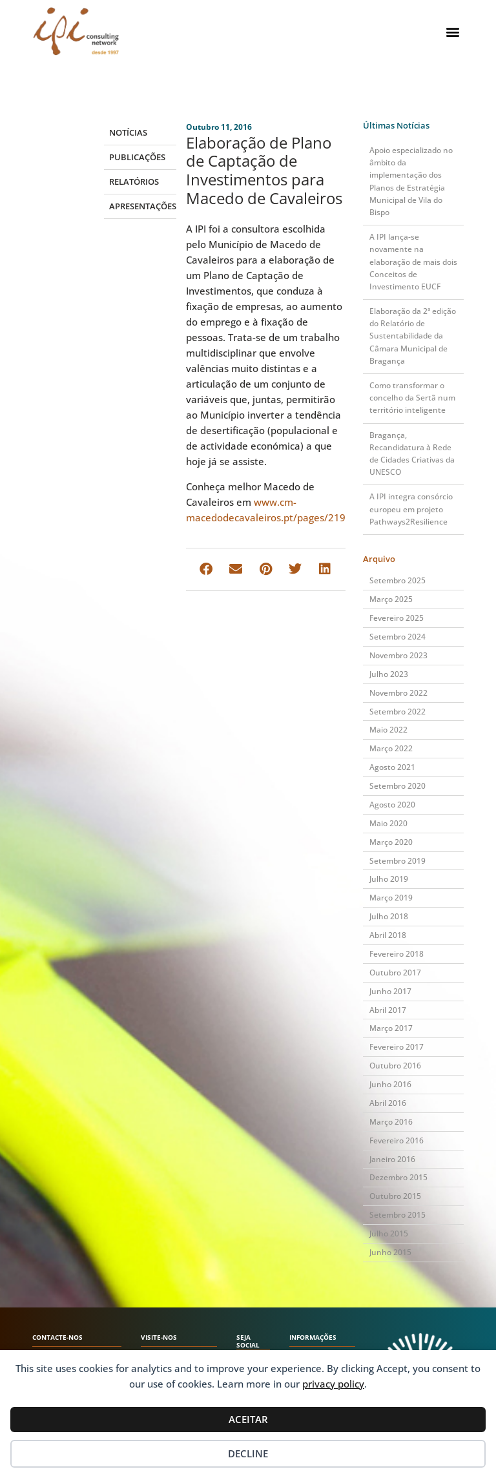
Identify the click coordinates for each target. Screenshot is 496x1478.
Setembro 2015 (397, 1214)
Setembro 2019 (397, 860)
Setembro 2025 (397, 580)
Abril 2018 (387, 935)
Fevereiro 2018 (396, 953)
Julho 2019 (388, 878)
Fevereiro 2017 (396, 1046)
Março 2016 (391, 1121)
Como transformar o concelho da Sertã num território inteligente (412, 397)
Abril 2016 (387, 1103)
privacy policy (333, 1383)
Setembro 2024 (397, 636)
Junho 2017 (390, 991)
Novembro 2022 (398, 692)
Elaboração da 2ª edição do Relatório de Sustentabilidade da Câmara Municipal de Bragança (412, 336)
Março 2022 (391, 748)
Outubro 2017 (395, 972)
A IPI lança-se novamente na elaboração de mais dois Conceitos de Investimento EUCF (413, 261)
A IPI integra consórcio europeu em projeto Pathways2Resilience (411, 508)
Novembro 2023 (398, 655)
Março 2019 (391, 897)
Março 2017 (391, 1028)
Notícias (128, 132)
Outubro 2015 (395, 1196)
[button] (453, 31)
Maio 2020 (388, 823)
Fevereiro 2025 (396, 617)
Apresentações (142, 206)
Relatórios (134, 181)
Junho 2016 (390, 1084)
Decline (248, 1453)
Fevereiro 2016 (396, 1140)
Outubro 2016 (395, 1065)
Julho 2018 (388, 916)
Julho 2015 (388, 1233)
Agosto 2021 (392, 767)
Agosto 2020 (392, 804)
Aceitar (248, 1419)
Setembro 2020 (397, 785)
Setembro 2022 (397, 711)
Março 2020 (391, 842)
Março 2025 (391, 599)
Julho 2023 (388, 674)
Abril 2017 (387, 1009)
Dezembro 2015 (398, 1177)
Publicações (137, 157)
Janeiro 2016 (392, 1159)
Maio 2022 (388, 729)
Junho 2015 (390, 1252)
